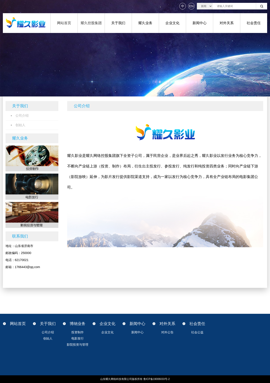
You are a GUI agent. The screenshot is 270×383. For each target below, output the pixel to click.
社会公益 (197, 332)
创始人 (47, 338)
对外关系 (227, 23)
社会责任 (254, 23)
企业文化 (172, 23)
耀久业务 (145, 23)
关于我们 (118, 23)
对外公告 (167, 332)
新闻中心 (199, 23)
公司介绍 (48, 332)
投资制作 (77, 332)
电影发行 (77, 338)
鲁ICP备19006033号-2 (156, 379)
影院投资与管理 (77, 344)
